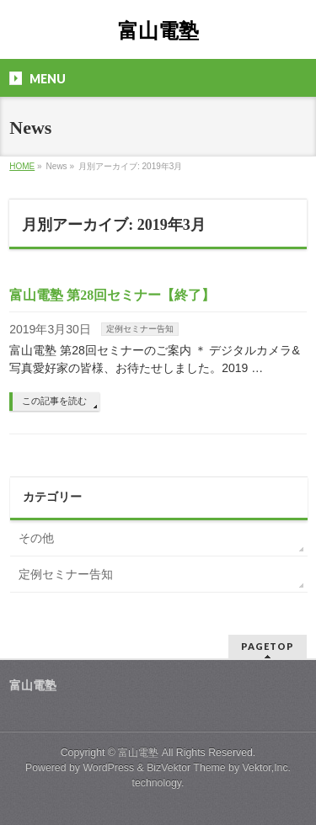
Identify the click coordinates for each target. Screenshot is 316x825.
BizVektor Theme (186, 768)
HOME (22, 166)
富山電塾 (158, 31)
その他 (36, 538)
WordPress (108, 768)
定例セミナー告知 (140, 328)
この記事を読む (54, 401)
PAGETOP (267, 646)
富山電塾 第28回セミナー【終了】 (112, 295)
